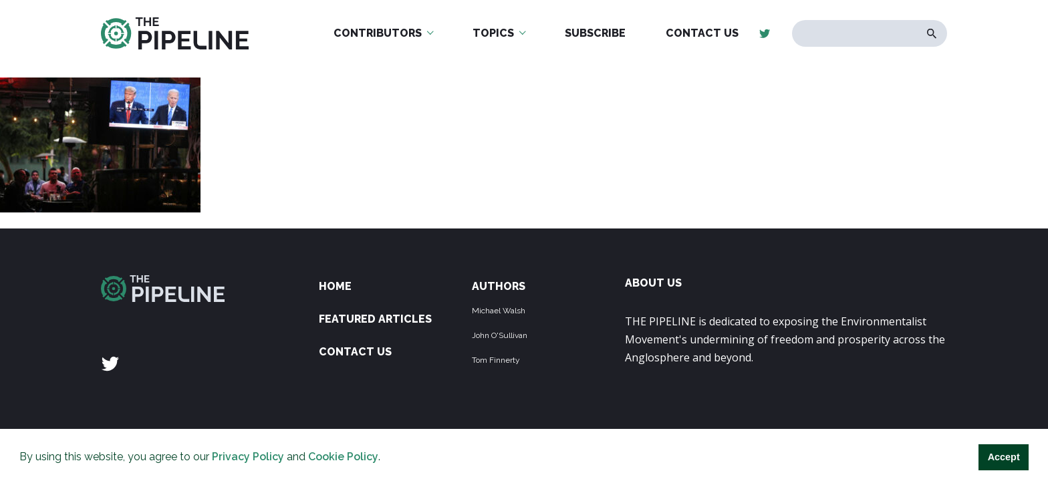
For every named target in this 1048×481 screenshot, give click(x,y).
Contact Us (702, 33)
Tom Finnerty (496, 360)
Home (335, 286)
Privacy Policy (248, 456)
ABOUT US (653, 283)
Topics (493, 33)
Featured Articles (375, 319)
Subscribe (595, 33)
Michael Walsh (498, 310)
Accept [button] (1004, 457)
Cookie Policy (343, 456)
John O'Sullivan (499, 335)
